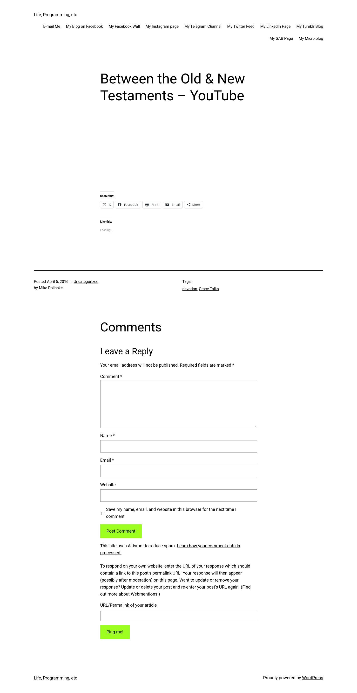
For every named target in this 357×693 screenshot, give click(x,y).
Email (107, 460)
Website (108, 484)
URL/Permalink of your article (128, 605)
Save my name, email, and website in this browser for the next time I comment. (171, 513)
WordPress (312, 677)
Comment (111, 376)
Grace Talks (209, 289)
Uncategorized (86, 281)
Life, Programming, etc (55, 14)
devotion (189, 289)
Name (107, 435)
